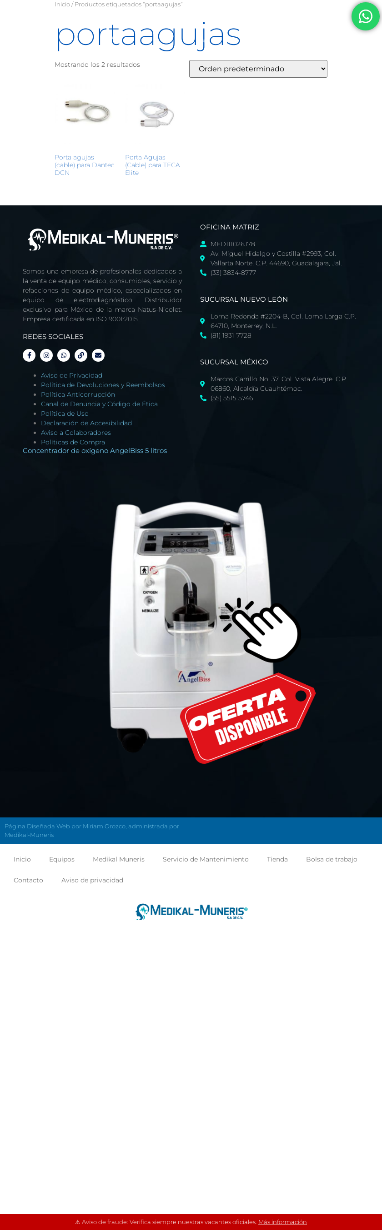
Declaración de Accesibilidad (86, 423)
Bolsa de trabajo (331, 859)
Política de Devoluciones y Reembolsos (103, 385)
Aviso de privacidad (92, 880)
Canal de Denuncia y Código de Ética (99, 404)
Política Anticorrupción (78, 394)
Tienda (277, 859)
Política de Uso (65, 413)
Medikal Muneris (119, 859)
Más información (282, 1221)
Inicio (62, 4)
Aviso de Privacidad (71, 375)
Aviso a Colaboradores (76, 432)
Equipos (62, 859)
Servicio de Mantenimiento (206, 859)
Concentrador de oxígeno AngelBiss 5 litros (95, 450)
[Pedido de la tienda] (258, 69)
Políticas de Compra (73, 442)
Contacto (28, 880)
